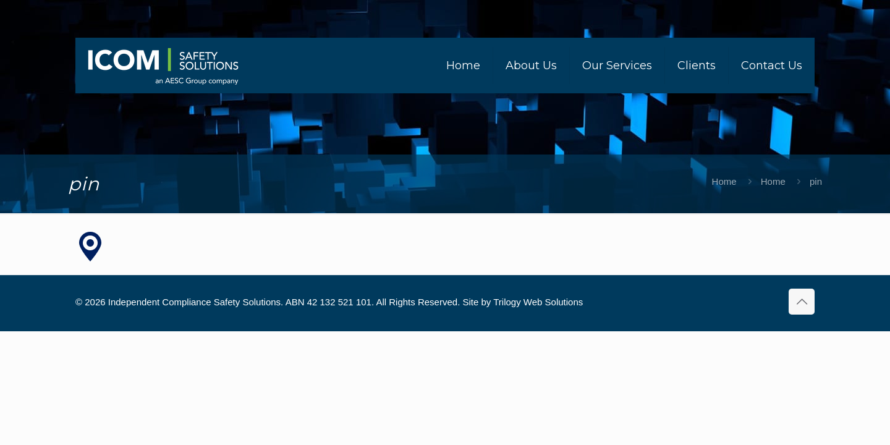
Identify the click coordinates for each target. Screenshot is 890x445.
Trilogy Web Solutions (538, 302)
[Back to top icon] (802, 302)
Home (724, 181)
